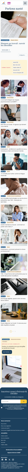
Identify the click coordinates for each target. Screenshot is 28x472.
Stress (8, 247)
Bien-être (3, 97)
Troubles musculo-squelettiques (14, 196)
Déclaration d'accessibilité (14, 450)
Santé (8, 146)
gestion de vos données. (19, 408)
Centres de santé (5, 428)
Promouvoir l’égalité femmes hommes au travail (12, 430)
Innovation (4, 341)
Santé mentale (10, 97)
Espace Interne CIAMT (14, 452)
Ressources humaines (15, 339)
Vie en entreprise (5, 40)
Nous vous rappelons (6, 426)
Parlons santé (4, 436)
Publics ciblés (4, 444)
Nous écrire (3, 423)
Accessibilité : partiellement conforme (10, 468)
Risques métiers (14, 40)
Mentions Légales (13, 462)
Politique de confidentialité (7, 464)
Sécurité (3, 442)
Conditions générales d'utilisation (9, 465)
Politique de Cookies (19, 464)
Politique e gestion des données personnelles (12, 466)
